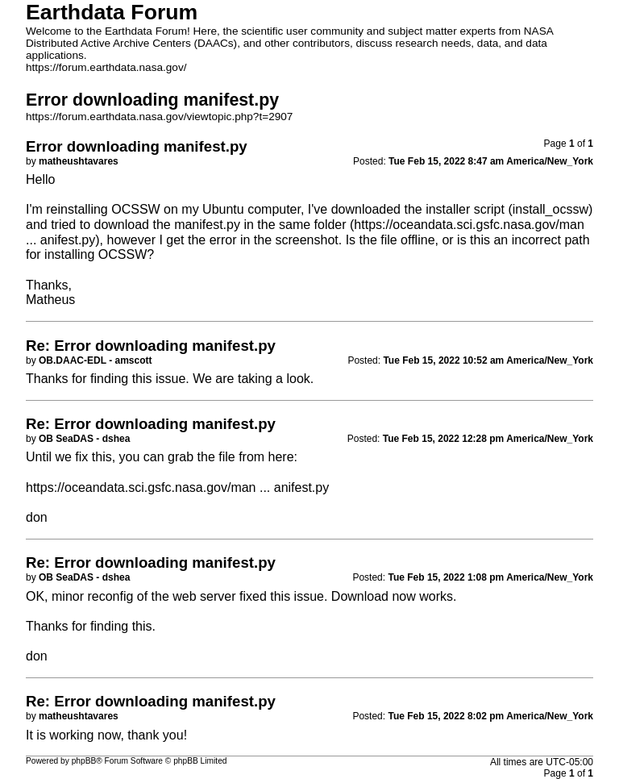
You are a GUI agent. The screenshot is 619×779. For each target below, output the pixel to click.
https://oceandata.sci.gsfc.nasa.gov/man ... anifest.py (177, 487)
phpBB (84, 760)
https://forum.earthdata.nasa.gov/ (106, 67)
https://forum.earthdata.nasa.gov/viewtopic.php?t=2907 (159, 116)
